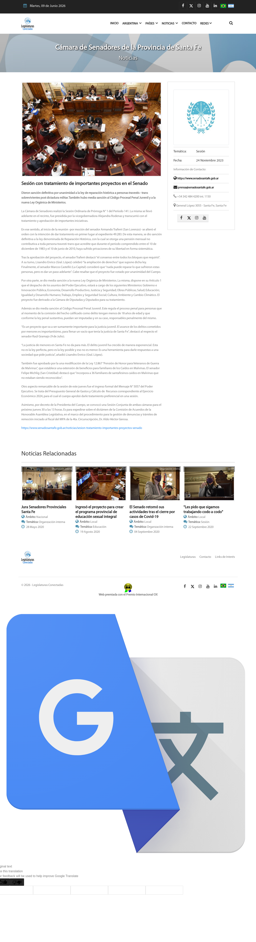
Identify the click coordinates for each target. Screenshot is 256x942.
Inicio (116, 23)
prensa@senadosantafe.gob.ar (193, 187)
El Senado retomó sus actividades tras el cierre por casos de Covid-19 (152, 512)
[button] (32, 129)
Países (151, 23)
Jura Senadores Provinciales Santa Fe (43, 509)
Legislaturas (188, 557)
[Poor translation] (17, 882)
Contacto (189, 23)
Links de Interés (225, 557)
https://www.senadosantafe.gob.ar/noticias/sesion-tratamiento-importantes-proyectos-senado (81, 428)
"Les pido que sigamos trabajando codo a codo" (203, 509)
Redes (206, 23)
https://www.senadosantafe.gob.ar (195, 178)
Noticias (170, 23)
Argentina (132, 23)
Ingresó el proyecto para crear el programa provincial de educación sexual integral (99, 512)
